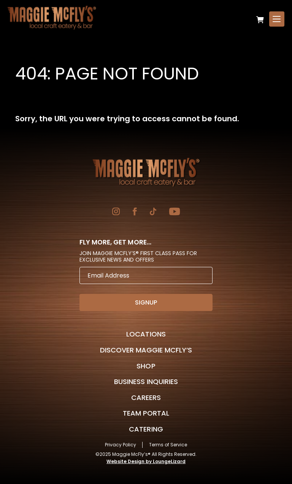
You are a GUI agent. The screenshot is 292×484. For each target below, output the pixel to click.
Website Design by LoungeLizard (146, 461)
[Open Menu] (276, 19)
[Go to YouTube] (174, 212)
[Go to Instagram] (116, 212)
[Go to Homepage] (146, 172)
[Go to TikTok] (153, 212)
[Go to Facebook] (135, 212)
